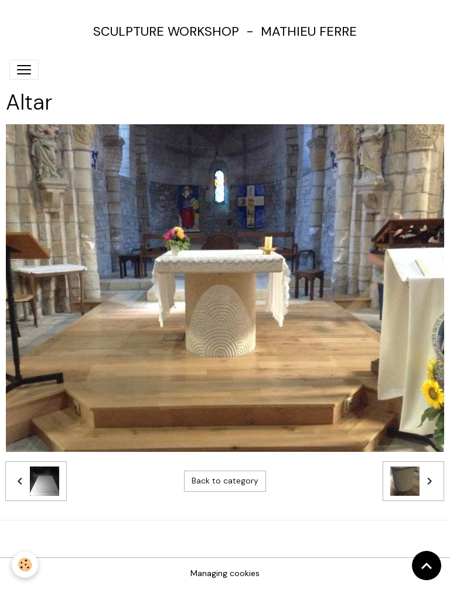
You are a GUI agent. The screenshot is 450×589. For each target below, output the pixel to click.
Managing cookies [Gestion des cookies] (225, 573)
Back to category (225, 480)
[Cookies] (25, 564)
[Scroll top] (426, 565)
